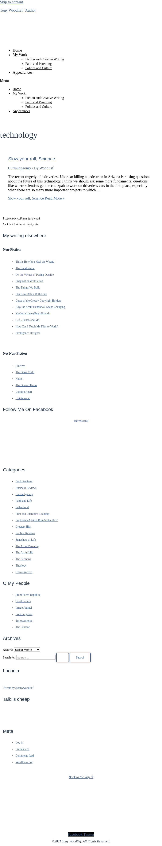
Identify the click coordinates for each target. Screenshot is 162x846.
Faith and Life (24, 500)
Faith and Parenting (38, 63)
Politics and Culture (38, 68)
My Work (20, 55)
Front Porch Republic (28, 594)
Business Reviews (26, 488)
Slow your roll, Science (31, 158)
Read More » (36, 198)
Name (19, 378)
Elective (20, 365)
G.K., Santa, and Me (27, 320)
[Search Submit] (62, 657)
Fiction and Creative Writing (44, 59)
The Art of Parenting (27, 546)
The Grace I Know (26, 385)
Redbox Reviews (25, 533)
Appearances (22, 72)
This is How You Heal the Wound (35, 261)
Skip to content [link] (11, 2)
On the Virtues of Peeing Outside (35, 274)
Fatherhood (22, 507)
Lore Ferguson (24, 614)
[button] (81, 80)
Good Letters (23, 601)
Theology (21, 565)
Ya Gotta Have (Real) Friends (33, 313)
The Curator (23, 627)
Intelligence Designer (28, 333)
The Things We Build (28, 287)
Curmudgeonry (19, 168)
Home (17, 50)
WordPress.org (24, 762)
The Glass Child (25, 372)
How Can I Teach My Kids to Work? (37, 326)
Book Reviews (24, 481)
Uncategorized (24, 572)
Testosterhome (24, 620)
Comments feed (25, 755)
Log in (19, 742)
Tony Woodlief (81, 421)
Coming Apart (24, 391)
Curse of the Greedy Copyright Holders (38, 300)
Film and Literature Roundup (32, 513)
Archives (8, 649)
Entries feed (23, 749)
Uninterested (23, 398)
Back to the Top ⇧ (81, 777)
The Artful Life (24, 552)
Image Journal (24, 607)
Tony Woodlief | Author (18, 10)
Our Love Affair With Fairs (31, 294)
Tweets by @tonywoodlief (18, 687)
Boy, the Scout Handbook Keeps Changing (40, 307)
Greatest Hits (23, 526)
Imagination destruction (29, 281)
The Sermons (23, 559)
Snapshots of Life (26, 539)
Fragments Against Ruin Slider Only (37, 520)
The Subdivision (25, 268)
